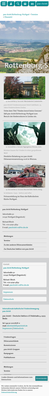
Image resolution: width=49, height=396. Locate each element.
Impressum (8, 292)
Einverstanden (41, 378)
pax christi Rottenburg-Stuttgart (16, 14)
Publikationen (9, 357)
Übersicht (8, 17)
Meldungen (8, 236)
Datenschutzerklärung (9, 392)
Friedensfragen (10, 337)
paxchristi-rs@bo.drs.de (18, 227)
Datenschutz (8, 299)
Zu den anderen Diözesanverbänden (18, 245)
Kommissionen (10, 345)
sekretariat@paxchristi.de (17, 326)
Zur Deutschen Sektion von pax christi (19, 249)
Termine (34, 14)
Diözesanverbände (11, 341)
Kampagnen (8, 353)
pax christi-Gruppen (12, 349)
